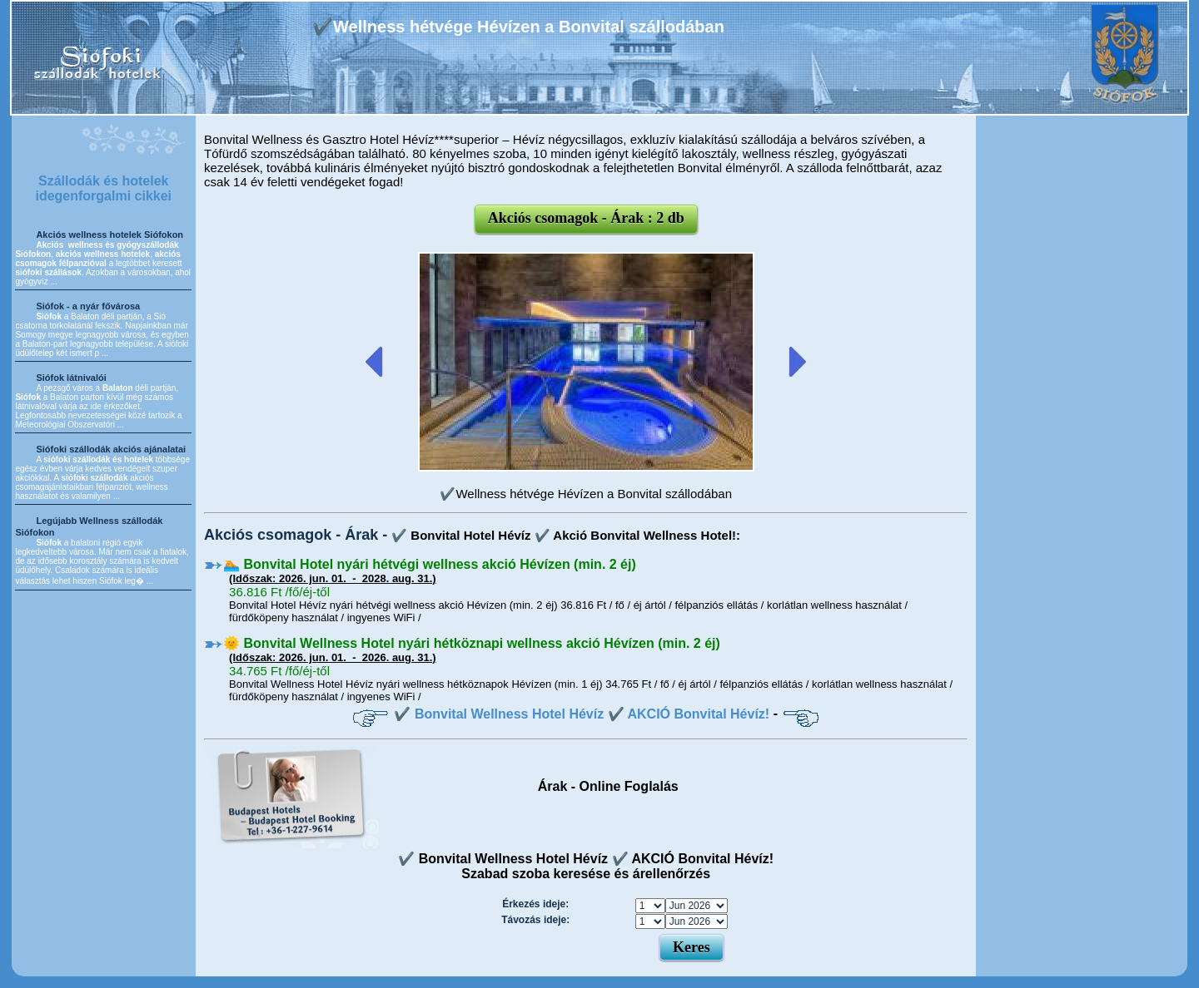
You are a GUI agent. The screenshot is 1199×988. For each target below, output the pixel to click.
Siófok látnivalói (71, 378)
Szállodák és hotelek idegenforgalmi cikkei (103, 188)
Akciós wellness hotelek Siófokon (109, 235)
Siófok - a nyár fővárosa (88, 306)
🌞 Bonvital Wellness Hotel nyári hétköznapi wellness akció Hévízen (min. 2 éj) (471, 643)
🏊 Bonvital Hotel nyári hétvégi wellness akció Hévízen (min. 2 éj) (429, 564)
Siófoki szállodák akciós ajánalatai (111, 449)
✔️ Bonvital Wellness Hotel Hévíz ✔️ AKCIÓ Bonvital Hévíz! (581, 714)
